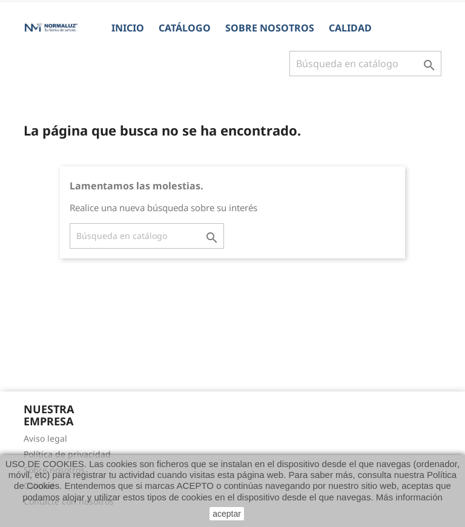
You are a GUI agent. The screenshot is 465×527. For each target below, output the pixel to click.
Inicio (127, 27)
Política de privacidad (67, 454)
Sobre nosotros (269, 27)
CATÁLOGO (185, 27)
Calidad (350, 27)
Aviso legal (45, 438)
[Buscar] (365, 63)
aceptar (227, 514)
